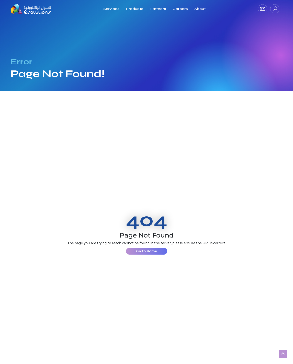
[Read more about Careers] (180, 9)
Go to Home (146, 251)
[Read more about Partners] (157, 9)
